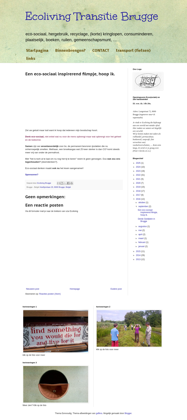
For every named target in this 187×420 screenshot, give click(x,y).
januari (141, 246)
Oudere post (116, 289)
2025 (138, 163)
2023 (138, 171)
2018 (138, 191)
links (30, 59)
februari (142, 242)
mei (140, 230)
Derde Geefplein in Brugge (146, 220)
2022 (138, 175)
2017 (138, 195)
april (140, 234)
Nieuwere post (32, 289)
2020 (138, 183)
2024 (138, 167)
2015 (138, 251)
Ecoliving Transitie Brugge (91, 16)
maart (141, 238)
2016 (138, 199)
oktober (142, 202)
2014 (138, 255)
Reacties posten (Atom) (50, 294)
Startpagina (37, 51)
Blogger (127, 413)
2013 (138, 259)
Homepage (75, 289)
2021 (138, 179)
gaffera (99, 413)
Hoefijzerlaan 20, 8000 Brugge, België (55, 187)
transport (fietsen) (133, 51)
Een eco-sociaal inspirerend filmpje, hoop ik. (148, 212)
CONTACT (100, 51)
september (143, 206)
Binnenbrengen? (70, 51)
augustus (142, 226)
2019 (138, 187)
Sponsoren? (31, 174)
